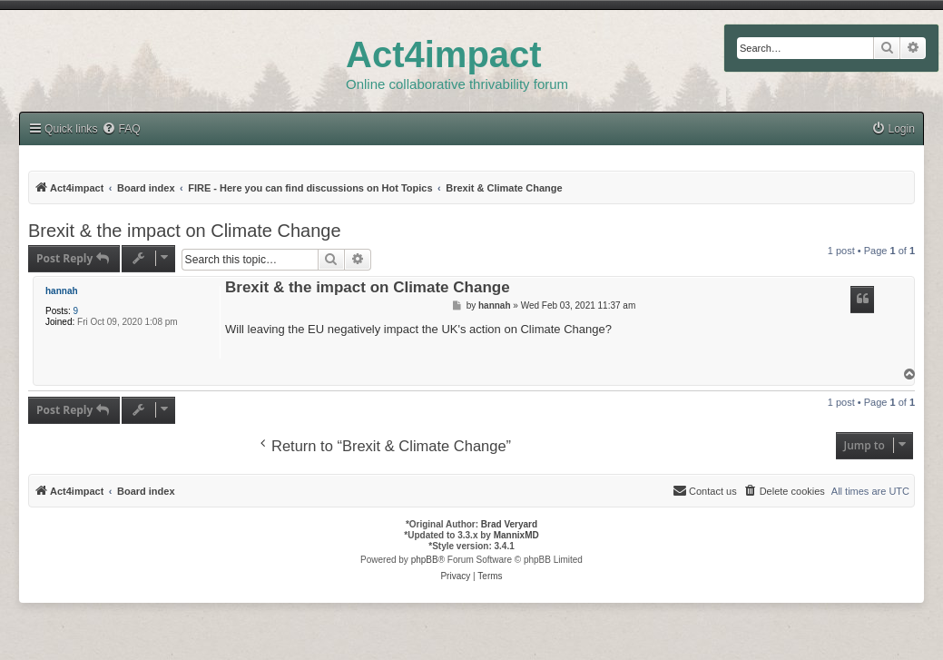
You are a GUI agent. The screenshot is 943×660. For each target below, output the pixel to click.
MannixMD (516, 535)
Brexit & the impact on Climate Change (184, 230)
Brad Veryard (509, 524)
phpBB (424, 560)
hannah (61, 291)
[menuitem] (893, 129)
